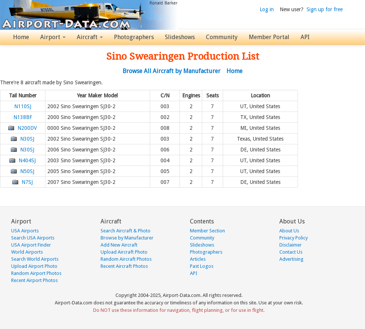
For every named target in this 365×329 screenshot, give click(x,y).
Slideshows (180, 37)
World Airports (27, 252)
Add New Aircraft (119, 245)
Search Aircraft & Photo (125, 231)
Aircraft (90, 37)
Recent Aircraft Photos (124, 266)
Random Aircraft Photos (126, 259)
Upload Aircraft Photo (124, 252)
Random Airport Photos (36, 273)
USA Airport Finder (31, 245)
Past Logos (201, 266)
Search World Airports (34, 259)
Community (222, 37)
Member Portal (269, 37)
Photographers (134, 37)
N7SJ (27, 182)
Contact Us (290, 252)
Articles (198, 259)
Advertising (291, 259)
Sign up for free (325, 9)
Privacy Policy (293, 238)
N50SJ (27, 171)
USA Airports (25, 231)
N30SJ (27, 139)
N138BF (22, 117)
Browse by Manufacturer (127, 238)
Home (21, 37)
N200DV (27, 128)
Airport (53, 37)
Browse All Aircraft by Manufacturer (171, 71)
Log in (267, 9)
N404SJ (27, 160)
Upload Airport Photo (34, 266)
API (305, 37)
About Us (289, 231)
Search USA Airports (32, 238)
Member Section (207, 231)
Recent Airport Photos (34, 280)
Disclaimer (290, 245)
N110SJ (22, 106)
